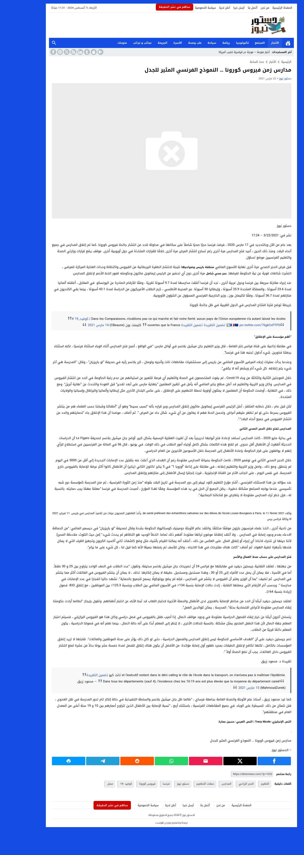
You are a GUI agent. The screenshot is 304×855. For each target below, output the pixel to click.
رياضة (206, 42)
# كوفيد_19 (60, 319)
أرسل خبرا (219, 7)
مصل (91, 783)
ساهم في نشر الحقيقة (155, 7)
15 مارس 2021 (229, 688)
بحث (35, 43)
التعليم (246, 783)
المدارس (207, 783)
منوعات (102, 42)
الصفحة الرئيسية (263, 7)
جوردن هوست (144, 822)
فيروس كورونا (128, 783)
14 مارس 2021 (78, 325)
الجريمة (143, 42)
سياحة (192, 42)
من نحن (245, 7)
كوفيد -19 (107, 783)
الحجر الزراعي (226, 783)
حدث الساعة (237, 61)
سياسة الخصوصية (185, 7)
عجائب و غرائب (123, 42)
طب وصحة (175, 42)
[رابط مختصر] (233, 774)
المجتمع (240, 42)
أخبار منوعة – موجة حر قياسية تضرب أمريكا (224, 52)
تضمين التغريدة (195, 325)
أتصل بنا (233, 7)
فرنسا (146, 783)
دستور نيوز (266, 78)
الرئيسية (268, 43)
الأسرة (158, 42)
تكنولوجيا (223, 42)
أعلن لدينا (205, 7)
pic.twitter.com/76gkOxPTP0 (240, 325)
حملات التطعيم (186, 783)
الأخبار (256, 42)
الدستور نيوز (169, 815)
